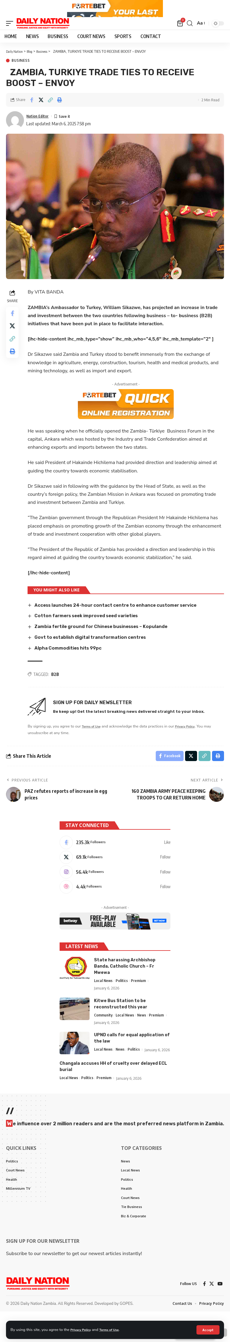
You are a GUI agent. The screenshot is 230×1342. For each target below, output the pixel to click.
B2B (57, 687)
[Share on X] (41, 114)
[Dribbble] (115, 906)
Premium (139, 1000)
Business (21, 74)
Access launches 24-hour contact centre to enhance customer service (123, 619)
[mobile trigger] (11, 37)
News (143, 1035)
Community (103, 1035)
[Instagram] (115, 890)
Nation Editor (39, 129)
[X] (115, 874)
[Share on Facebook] (32, 114)
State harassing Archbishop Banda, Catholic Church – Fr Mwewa (124, 986)
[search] (188, 37)
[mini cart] (179, 37)
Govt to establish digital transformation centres (95, 650)
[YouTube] (220, 1314)
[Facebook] (115, 858)
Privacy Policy (82, 1329)
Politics (122, 1000)
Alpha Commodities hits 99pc (71, 661)
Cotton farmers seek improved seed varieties (91, 629)
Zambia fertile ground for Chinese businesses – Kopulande (107, 640)
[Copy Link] (50, 114)
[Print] (59, 114)
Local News (104, 1000)
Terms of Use (115, 1329)
